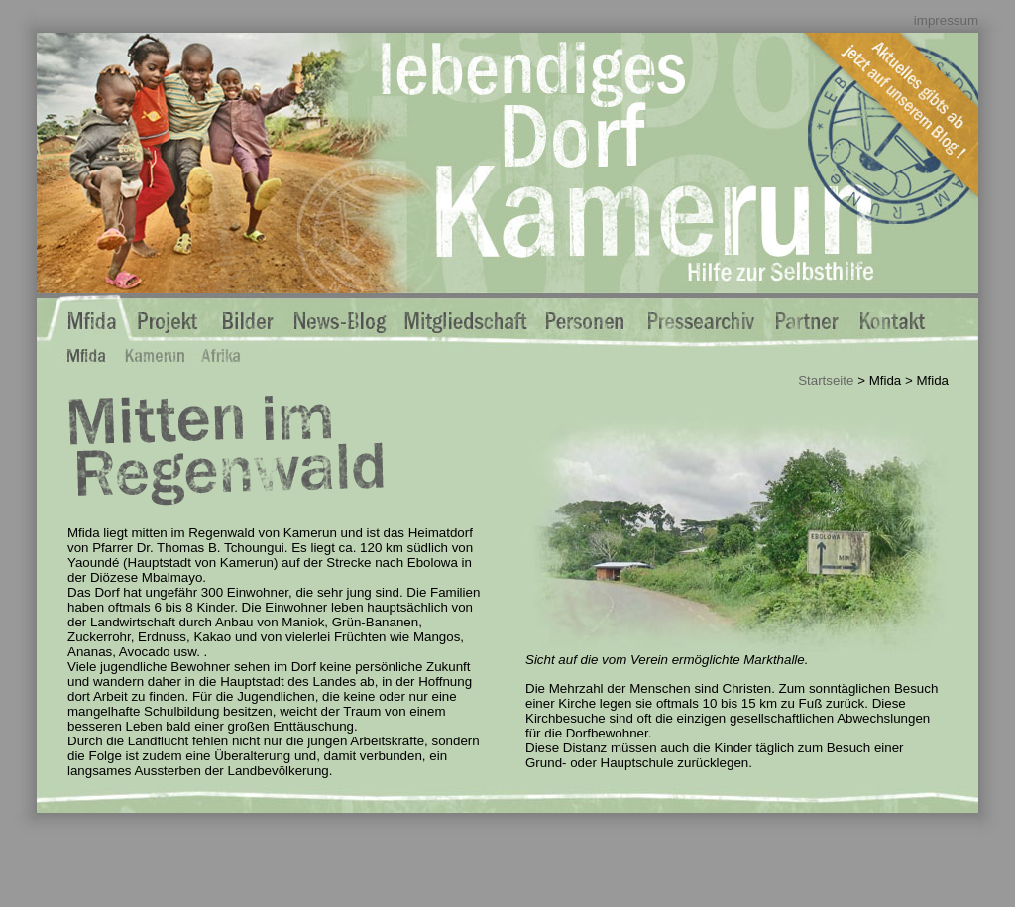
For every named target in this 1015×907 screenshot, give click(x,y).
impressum (946, 20)
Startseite (825, 380)
